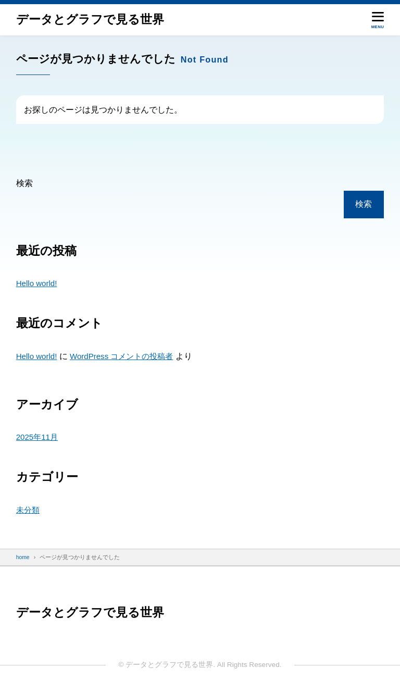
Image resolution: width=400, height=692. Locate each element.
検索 (24, 183)
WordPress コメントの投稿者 (125, 356)
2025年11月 (38, 437)
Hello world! (37, 283)
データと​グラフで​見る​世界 (90, 20)
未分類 (28, 509)
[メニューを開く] (377, 19)
